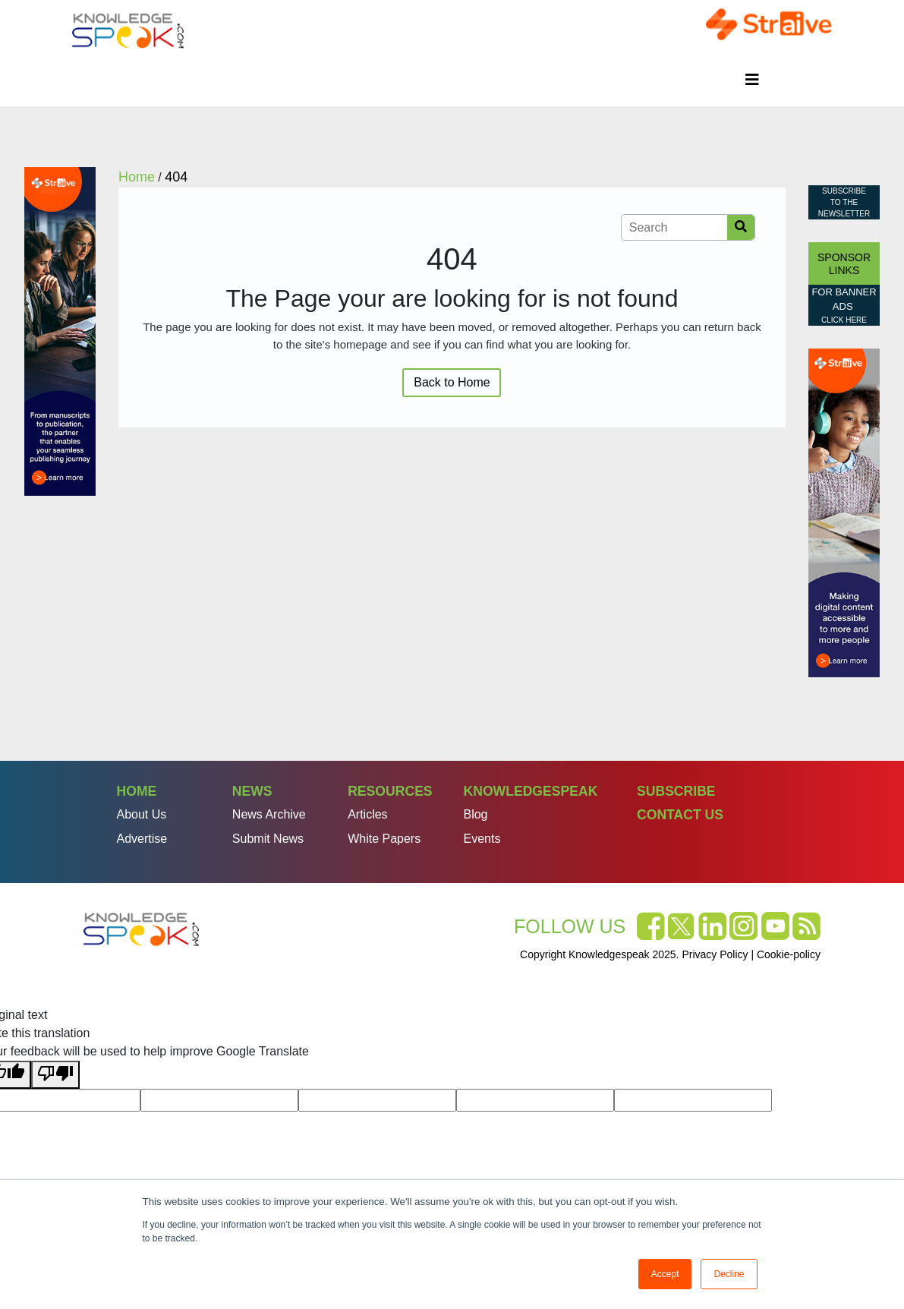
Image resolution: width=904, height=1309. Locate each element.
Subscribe (676, 791)
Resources (390, 791)
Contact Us (680, 814)
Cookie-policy (789, 954)
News (252, 791)
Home (137, 791)
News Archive (269, 814)
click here (844, 320)
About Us (142, 814)
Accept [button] (665, 1274)
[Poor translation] (55, 1075)
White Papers (384, 838)
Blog (475, 814)
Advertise (142, 838)
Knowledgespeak (530, 791)
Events (481, 838)
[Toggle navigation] (752, 79)
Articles (367, 814)
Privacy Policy (715, 954)
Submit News (268, 838)
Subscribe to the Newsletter (844, 202)
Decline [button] (728, 1274)
